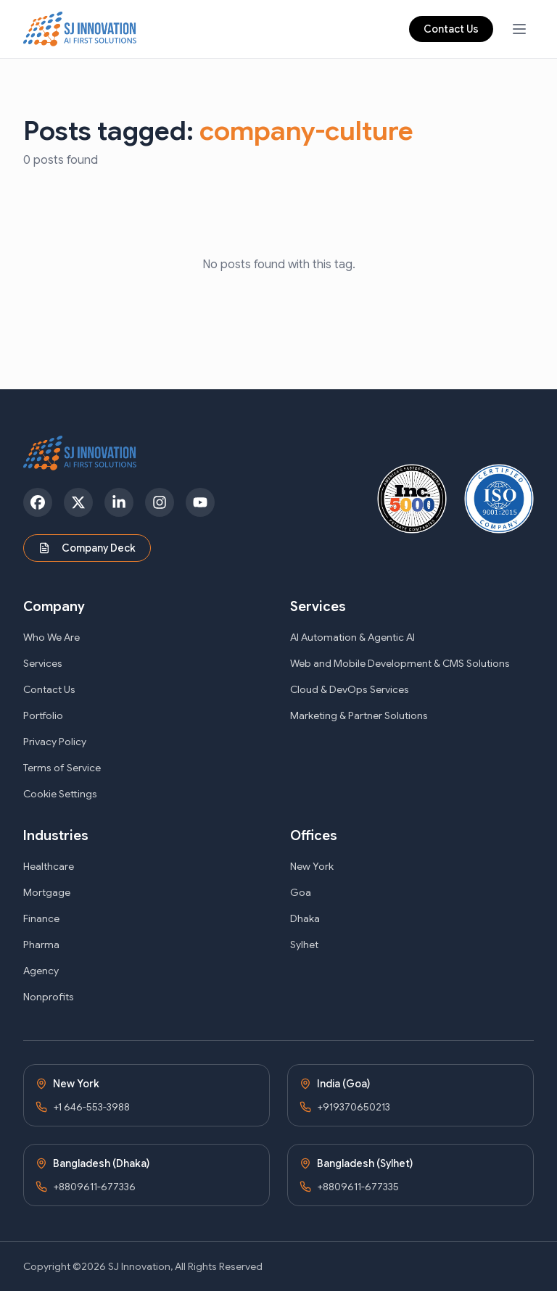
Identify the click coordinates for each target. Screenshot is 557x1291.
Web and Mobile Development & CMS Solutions (400, 663)
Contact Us (451, 29)
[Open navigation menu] (519, 28)
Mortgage (46, 892)
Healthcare (48, 866)
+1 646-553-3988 (91, 1106)
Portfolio (43, 715)
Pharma (41, 944)
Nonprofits (48, 996)
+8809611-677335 (358, 1186)
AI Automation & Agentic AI (352, 637)
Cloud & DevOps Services (349, 689)
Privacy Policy (54, 741)
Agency (41, 970)
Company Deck (87, 548)
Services (42, 663)
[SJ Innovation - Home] (80, 29)
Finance (41, 918)
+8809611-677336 (94, 1186)
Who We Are (51, 637)
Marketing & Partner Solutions (359, 715)
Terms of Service (62, 767)
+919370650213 (353, 1106)
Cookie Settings (60, 793)
